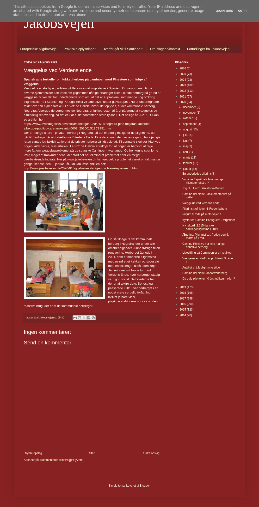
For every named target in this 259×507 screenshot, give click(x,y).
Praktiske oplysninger (80, 49)
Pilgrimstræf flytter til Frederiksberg (204, 208)
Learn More (225, 10)
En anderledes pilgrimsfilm (199, 173)
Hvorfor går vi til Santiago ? (123, 49)
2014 (183, 315)
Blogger (145, 485)
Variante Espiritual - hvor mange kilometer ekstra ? (202, 181)
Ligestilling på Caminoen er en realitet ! (207, 252)
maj (186, 146)
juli (185, 135)
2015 (183, 309)
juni (185, 140)
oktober (188, 118)
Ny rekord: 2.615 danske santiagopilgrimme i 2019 (200, 227)
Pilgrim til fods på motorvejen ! (201, 214)
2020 (183, 102)
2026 (183, 68)
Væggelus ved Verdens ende (200, 203)
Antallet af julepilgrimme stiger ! (202, 267)
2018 (183, 292)
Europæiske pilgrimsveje (38, 49)
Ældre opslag (151, 453)
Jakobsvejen (59, 23)
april (186, 152)
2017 (183, 298)
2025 (183, 74)
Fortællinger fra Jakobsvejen (208, 49)
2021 (183, 96)
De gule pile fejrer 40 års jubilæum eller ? (208, 278)
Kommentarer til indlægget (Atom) (62, 460)
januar (187, 169)
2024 (183, 79)
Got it (242, 10)
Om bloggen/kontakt (165, 49)
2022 (183, 90)
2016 (183, 304)
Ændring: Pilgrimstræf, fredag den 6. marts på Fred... (205, 236)
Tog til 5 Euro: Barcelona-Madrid (202, 188)
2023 (183, 85)
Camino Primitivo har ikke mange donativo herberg (203, 245)
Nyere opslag (33, 453)
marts (187, 157)
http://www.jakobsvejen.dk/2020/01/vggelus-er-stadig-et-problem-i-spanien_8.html (81, 168)
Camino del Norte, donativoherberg (204, 273)
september (190, 124)
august (187, 129)
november (190, 112)
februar (188, 163)
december (190, 107)
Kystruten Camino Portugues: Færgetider (208, 220)
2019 (183, 287)
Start (92, 453)
